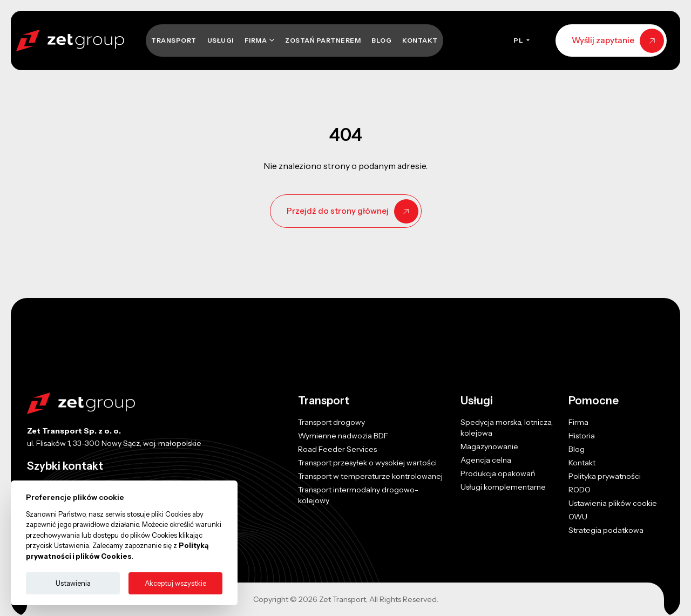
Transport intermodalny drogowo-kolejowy (358, 495)
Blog (381, 40)
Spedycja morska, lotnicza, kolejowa (506, 427)
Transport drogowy (331, 422)
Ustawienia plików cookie (612, 503)
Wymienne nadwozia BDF (343, 436)
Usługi (220, 40)
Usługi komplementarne (503, 487)
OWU (577, 517)
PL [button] (519, 40)
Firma (256, 40)
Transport (174, 40)
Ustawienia (73, 583)
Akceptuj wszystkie (175, 583)
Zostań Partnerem (323, 40)
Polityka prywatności (604, 476)
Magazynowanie (489, 446)
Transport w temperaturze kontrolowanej (370, 476)
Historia (581, 436)
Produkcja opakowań (497, 473)
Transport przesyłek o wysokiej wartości (367, 463)
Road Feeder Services (337, 449)
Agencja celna (485, 460)
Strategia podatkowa (605, 530)
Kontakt (420, 40)
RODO (579, 490)
